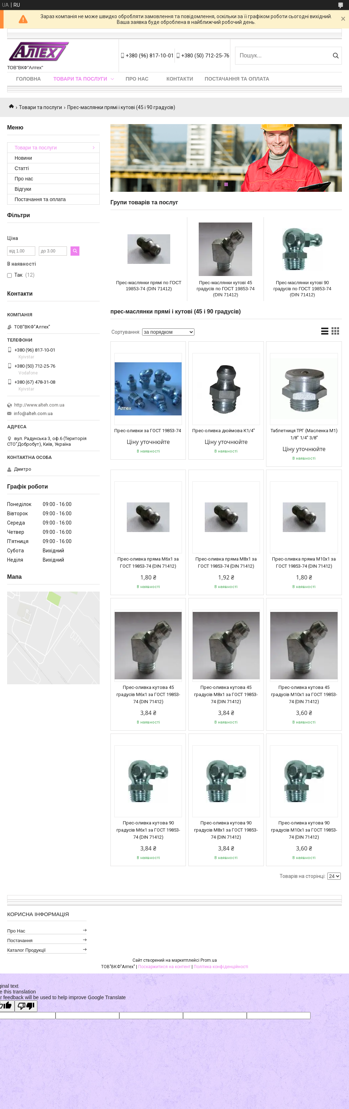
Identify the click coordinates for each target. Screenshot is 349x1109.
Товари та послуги (80, 79)
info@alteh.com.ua (33, 413)
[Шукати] (335, 56)
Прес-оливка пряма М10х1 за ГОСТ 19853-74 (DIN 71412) (304, 562)
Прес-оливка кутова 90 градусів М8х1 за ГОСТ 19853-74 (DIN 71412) (226, 830)
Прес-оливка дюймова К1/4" (223, 430)
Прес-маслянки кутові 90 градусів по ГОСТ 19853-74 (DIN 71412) (303, 288)
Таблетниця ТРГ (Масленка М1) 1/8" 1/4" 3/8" (304, 434)
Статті (22, 168)
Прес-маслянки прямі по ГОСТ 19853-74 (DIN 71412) (148, 285)
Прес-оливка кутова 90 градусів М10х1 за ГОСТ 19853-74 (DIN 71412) (304, 830)
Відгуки (23, 189)
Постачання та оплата (237, 79)
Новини (23, 158)
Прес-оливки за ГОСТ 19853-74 (147, 430)
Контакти (179, 79)
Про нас (137, 79)
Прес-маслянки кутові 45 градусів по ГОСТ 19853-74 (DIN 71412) (226, 288)
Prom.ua (208, 960)
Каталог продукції (26, 950)
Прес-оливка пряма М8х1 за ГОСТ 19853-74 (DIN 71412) (226, 562)
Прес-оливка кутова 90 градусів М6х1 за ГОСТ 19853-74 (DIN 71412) (148, 830)
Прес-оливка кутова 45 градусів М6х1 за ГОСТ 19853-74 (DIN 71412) (148, 694)
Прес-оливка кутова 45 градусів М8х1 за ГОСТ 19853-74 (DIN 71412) (226, 694)
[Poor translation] (26, 1006)
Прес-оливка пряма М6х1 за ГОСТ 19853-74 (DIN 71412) (148, 562)
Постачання (19, 940)
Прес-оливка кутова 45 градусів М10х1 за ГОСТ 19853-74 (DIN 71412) (304, 694)
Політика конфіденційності (221, 966)
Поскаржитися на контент (164, 966)
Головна (28, 79)
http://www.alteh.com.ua (39, 405)
